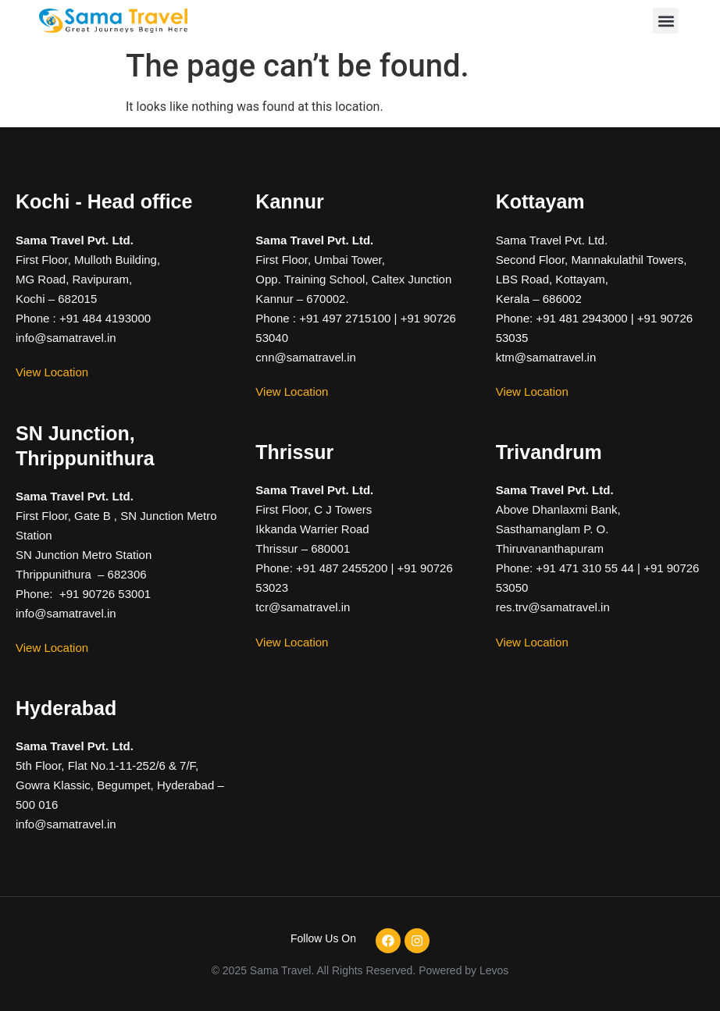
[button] (666, 21)
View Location (52, 372)
